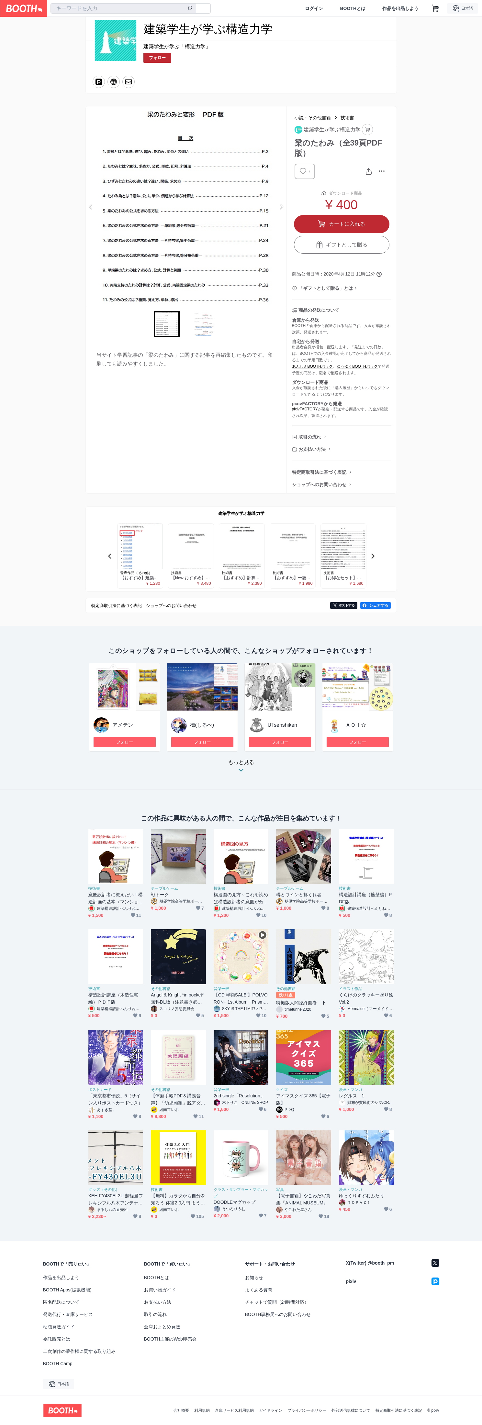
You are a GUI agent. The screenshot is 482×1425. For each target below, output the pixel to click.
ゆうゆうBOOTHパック (357, 366)
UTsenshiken (282, 725)
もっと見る (241, 768)
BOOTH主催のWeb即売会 (170, 1339)
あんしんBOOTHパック (312, 366)
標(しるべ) (202, 725)
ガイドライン (270, 1410)
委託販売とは (56, 1339)
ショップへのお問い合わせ (319, 484)
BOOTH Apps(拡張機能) (67, 1289)
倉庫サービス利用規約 (234, 1410)
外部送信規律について (350, 1410)
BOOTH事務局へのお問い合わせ (278, 1314)
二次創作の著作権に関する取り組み (79, 1351)
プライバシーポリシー (306, 1410)
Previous (91, 206)
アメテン (122, 725)
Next (281, 206)
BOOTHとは (352, 8)
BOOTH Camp (58, 1363)
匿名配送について (61, 1302)
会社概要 (181, 1410)
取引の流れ (309, 437)
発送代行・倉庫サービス (68, 1314)
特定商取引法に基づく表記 (319, 472)
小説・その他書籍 (313, 117)
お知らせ (254, 1277)
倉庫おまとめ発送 (162, 1326)
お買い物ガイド (160, 1289)
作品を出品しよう (400, 8)
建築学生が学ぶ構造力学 (241, 513)
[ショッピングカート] (435, 8)
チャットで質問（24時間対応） (277, 1302)
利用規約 (202, 1410)
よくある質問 (258, 1289)
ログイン (314, 8)
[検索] (190, 8)
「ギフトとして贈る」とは (325, 288)
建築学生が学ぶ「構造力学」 (177, 46)
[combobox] (123, 8)
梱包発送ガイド (59, 1326)
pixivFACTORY (305, 409)
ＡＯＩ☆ (355, 725)
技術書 (347, 117)
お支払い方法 (312, 449)
